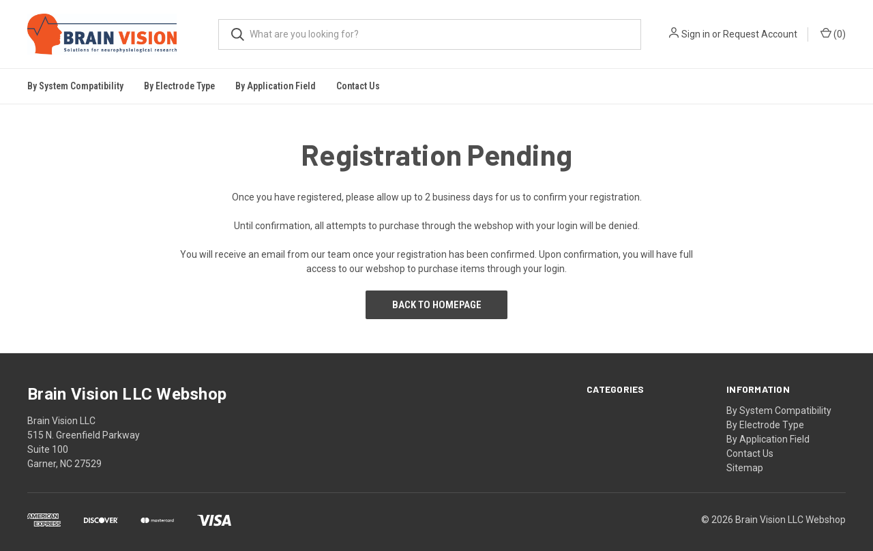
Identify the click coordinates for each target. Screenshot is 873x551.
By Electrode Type (765, 424)
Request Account (760, 34)
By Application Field (768, 439)
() (833, 33)
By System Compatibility (778, 410)
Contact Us (358, 85)
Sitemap (744, 467)
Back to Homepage (437, 305)
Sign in (695, 34)
